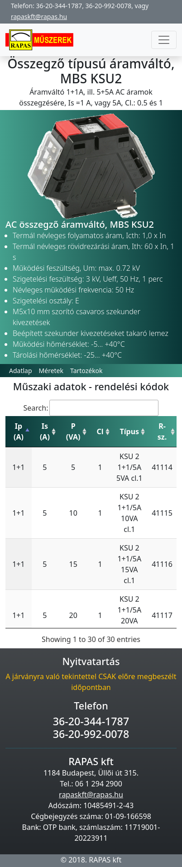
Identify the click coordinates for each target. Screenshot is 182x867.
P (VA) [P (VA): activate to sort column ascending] (73, 431)
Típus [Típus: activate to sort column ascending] (129, 431)
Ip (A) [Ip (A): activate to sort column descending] (19, 431)
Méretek (51, 370)
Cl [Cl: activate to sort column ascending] (100, 431)
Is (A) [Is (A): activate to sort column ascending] (45, 431)
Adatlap (20, 370)
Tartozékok (86, 370)
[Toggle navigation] (164, 40)
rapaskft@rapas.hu (39, 16)
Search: (91, 408)
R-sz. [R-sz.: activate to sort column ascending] (162, 431)
